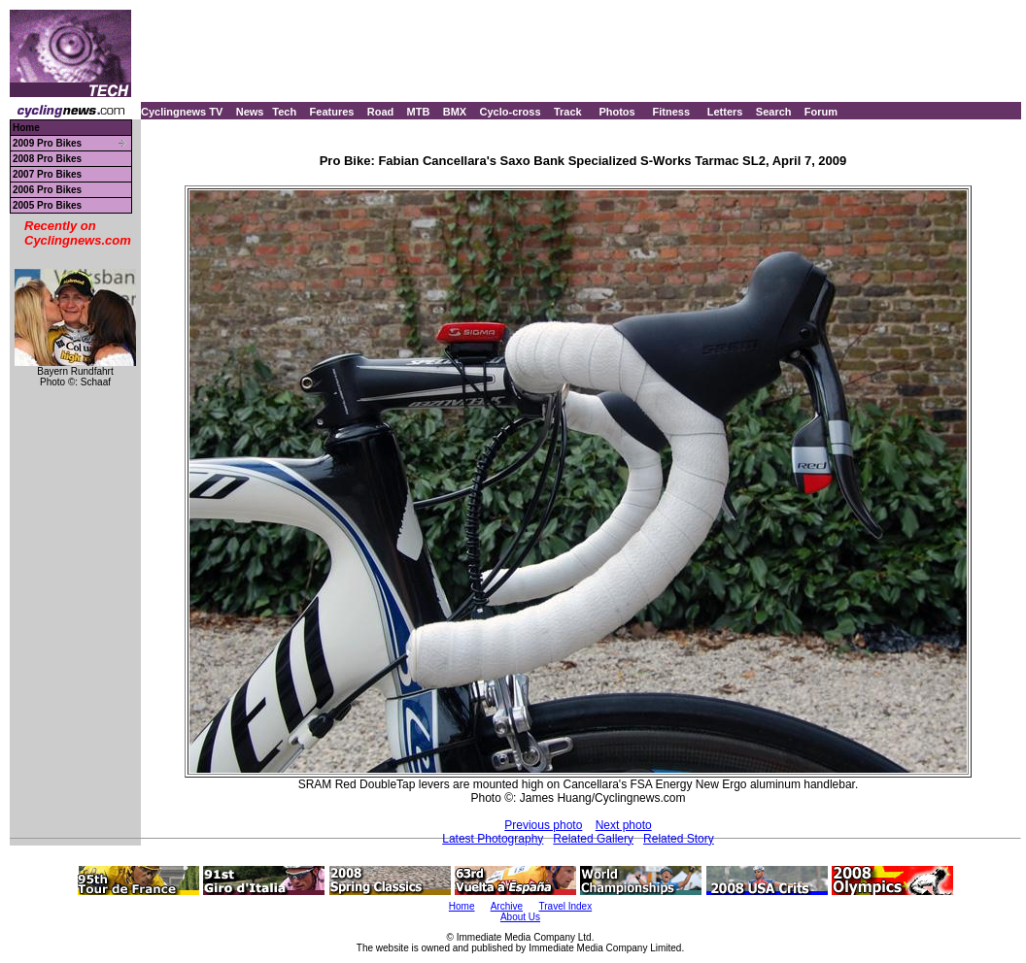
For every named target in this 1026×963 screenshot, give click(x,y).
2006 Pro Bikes (47, 189)
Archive (507, 906)
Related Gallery (593, 839)
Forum (821, 111)
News (250, 111)
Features (332, 111)
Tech (284, 111)
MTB (418, 111)
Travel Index (566, 906)
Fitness (671, 111)
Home (26, 127)
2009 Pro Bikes (47, 143)
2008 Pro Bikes (47, 158)
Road (380, 111)
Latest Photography (492, 839)
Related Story (678, 839)
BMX (454, 111)
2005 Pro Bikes (47, 205)
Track (568, 111)
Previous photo (543, 825)
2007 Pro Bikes (47, 174)
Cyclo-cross (510, 111)
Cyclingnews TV (181, 111)
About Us (520, 917)
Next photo (624, 825)
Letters (725, 111)
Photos (616, 111)
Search (774, 111)
